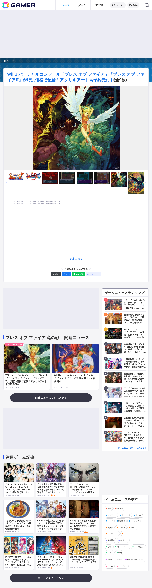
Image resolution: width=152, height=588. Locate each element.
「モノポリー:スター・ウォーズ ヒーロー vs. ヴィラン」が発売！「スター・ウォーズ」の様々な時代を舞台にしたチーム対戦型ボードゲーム (50, 562)
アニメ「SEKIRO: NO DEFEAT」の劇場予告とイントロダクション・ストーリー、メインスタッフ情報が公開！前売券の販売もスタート (83, 489)
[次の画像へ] (76, 128)
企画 (120, 552)
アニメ (126, 533)
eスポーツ (124, 540)
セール (110, 566)
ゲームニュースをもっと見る (131, 447)
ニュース (12, 60)
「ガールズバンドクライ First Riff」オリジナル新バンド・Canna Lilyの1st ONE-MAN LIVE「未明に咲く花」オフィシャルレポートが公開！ (18, 489)
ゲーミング (134, 520)
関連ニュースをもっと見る (51, 397)
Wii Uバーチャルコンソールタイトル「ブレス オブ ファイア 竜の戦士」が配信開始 (74, 378)
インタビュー (139, 546)
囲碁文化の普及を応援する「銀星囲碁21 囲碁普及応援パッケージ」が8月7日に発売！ (83, 560)
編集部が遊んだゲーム (135, 559)
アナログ (139, 515)
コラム (110, 552)
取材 (109, 546)
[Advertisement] (76, 34)
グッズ (133, 527)
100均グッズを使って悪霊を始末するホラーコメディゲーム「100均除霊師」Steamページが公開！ (83, 524)
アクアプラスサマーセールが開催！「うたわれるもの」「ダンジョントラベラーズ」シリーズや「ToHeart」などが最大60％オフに (18, 562)
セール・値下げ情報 (14, 344)
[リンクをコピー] (93, 274)
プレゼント (122, 566)
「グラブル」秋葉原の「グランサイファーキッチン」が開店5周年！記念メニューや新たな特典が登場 (18, 524)
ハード (110, 520)
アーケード (126, 515)
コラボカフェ (113, 533)
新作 (109, 508)
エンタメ (121, 527)
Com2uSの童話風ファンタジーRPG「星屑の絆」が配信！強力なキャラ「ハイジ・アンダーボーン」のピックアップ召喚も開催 (50, 526)
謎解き (110, 527)
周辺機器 (121, 520)
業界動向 (111, 540)
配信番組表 (133, 5)
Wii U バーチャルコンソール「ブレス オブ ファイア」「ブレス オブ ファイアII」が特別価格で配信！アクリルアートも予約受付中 (76, 77)
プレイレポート (122, 546)
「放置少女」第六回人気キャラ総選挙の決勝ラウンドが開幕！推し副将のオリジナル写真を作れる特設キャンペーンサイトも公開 (50, 489)
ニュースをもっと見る (51, 578)
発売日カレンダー (115, 559)
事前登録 (119, 508)
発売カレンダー (118, 5)
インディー (112, 515)
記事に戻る (76, 258)
